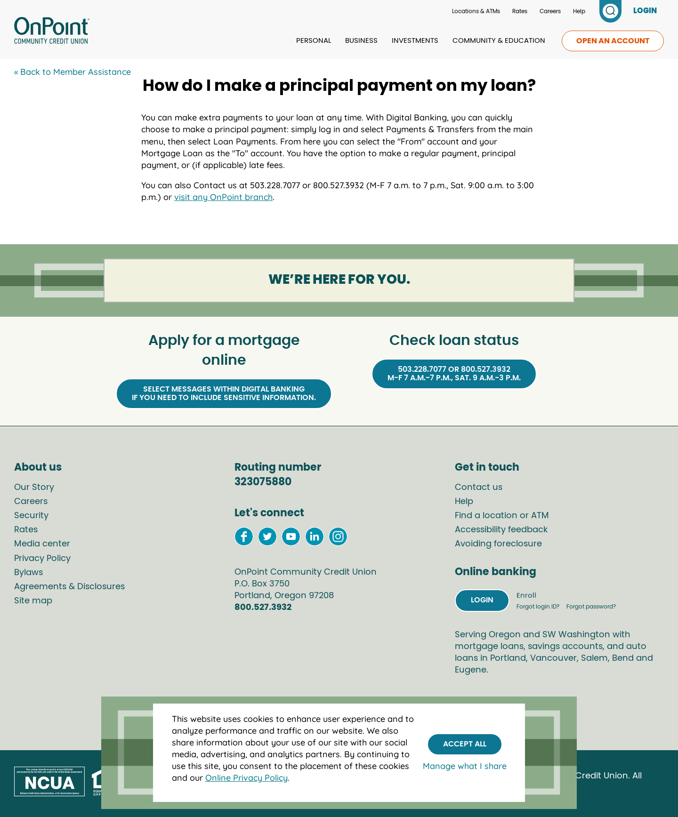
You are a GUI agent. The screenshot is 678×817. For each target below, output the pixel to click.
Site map (33, 601)
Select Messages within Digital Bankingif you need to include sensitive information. (224, 393)
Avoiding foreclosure (498, 544)
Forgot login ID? (539, 606)
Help (579, 11)
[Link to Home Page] (51, 32)
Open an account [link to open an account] (612, 41)
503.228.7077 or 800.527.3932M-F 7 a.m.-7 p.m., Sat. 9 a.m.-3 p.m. (454, 374)
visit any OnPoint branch (223, 197)
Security (31, 516)
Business (361, 40)
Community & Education (498, 40)
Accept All (464, 744)
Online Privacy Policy (246, 777)
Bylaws (28, 573)
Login (482, 600)
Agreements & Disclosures (69, 587)
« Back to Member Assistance (72, 71)
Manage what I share (465, 766)
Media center (42, 544)
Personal (313, 40)
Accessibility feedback (501, 530)
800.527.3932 (262, 607)
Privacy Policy (42, 558)
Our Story (34, 487)
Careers (550, 11)
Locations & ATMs (476, 11)
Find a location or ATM (502, 516)
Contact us (478, 487)
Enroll (526, 595)
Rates (519, 11)
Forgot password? (591, 606)
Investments (415, 40)
